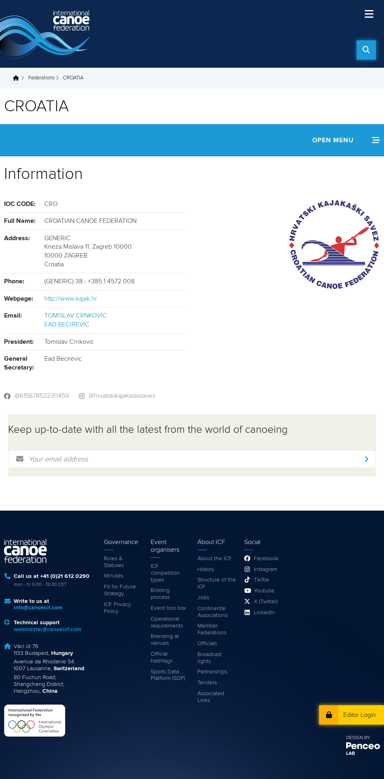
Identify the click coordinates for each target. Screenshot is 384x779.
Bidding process (160, 594)
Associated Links (210, 697)
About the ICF (214, 558)
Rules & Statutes (114, 562)
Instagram (265, 569)
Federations (41, 78)
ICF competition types (165, 573)
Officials (207, 643)
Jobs (203, 597)
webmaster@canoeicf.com (47, 629)
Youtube (264, 591)
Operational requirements (167, 622)
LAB (350, 753)
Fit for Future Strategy (120, 590)
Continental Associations (212, 612)
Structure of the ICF (216, 583)
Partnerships (212, 672)
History (205, 569)
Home (18, 78)
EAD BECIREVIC (66, 324)
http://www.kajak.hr (70, 298)
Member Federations (211, 629)
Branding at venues (165, 640)
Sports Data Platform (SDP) (168, 675)
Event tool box (168, 608)
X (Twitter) (266, 602)
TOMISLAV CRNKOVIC (75, 315)
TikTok (261, 580)
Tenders (207, 683)
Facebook (266, 558)
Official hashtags (161, 657)
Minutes (113, 576)
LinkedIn (264, 612)
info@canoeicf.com (38, 608)
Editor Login (359, 715)
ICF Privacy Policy (117, 608)
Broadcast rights (209, 658)
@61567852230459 (42, 396)
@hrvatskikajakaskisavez (122, 396)
